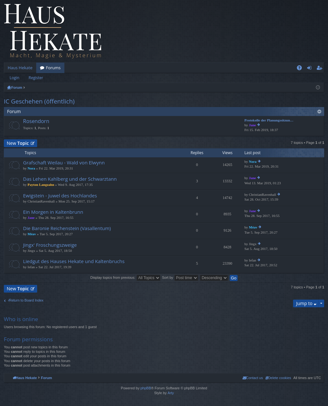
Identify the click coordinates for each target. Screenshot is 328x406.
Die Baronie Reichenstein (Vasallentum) (67, 228)
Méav (32, 234)
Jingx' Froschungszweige (50, 245)
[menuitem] (278, 378)
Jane (252, 125)
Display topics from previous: (125, 277)
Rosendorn (36, 121)
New (18, 143)
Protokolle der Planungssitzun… (268, 120)
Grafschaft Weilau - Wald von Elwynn (64, 163)
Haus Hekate (20, 67)
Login (14, 77)
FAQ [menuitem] (301, 69)
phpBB (145, 388)
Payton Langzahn (41, 184)
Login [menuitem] (310, 69)
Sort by (180, 277)
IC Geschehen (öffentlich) (39, 101)
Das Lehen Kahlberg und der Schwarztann (70, 179)
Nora (31, 168)
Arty (171, 393)
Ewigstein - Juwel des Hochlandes (60, 196)
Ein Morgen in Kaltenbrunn (53, 212)
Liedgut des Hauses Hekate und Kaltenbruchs (74, 261)
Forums (53, 67)
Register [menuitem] (320, 69)
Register (36, 77)
